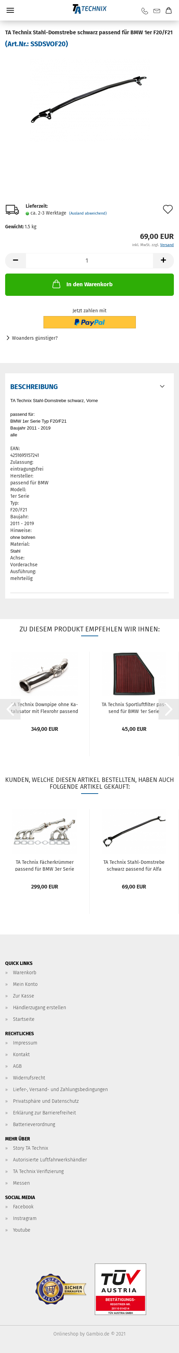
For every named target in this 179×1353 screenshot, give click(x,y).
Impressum (25, 1043)
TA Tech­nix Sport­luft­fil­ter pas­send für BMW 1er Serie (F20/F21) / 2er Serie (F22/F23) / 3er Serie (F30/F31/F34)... (134, 707)
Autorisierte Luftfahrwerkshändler (50, 1160)
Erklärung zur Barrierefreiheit (44, 1113)
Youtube (21, 1230)
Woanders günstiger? (34, 338)
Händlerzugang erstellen (39, 1008)
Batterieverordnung (34, 1124)
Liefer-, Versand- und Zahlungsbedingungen (60, 1089)
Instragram (25, 1218)
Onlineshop (65, 1334)
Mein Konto (25, 984)
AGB (17, 1066)
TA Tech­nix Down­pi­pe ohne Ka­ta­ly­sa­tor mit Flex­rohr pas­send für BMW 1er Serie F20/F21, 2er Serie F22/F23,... (44, 707)
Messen (21, 1183)
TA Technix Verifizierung (38, 1171)
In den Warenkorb (82, 283)
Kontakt (21, 1055)
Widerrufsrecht (29, 1078)
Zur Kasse (23, 996)
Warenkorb (24, 973)
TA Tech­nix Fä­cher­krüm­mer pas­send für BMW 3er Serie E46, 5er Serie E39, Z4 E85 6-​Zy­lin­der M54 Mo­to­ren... (45, 865)
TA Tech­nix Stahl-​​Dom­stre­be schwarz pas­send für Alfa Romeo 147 (134, 865)
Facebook (23, 1207)
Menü (10, 10)
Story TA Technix (30, 1148)
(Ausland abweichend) (88, 213)
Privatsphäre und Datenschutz (46, 1101)
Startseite (24, 1019)
